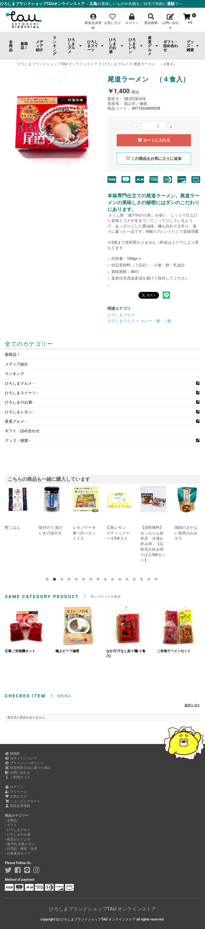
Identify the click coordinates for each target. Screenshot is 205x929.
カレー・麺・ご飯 (155, 321)
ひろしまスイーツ (95, 46)
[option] (52, 124)
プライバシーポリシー (24, 763)
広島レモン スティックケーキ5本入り (118, 533)
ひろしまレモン (136, 46)
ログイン (14, 787)
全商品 (11, 46)
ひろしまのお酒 (116, 46)
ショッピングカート (22, 801)
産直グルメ (153, 46)
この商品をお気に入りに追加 (153, 158)
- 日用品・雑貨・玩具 (21, 849)
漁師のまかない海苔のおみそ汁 (185, 533)
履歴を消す (192, 705)
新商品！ (24, 46)
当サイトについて (21, 758)
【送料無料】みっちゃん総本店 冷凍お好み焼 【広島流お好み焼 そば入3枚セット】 (153, 543)
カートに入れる (153, 140)
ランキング (54, 46)
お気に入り (16, 796)
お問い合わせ (17, 772)
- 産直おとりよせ (17, 839)
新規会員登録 (17, 806)
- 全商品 (11, 820)
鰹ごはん (12, 527)
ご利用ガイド (17, 777)
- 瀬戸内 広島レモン (20, 844)
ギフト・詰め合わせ (170, 46)
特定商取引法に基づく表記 (28, 768)
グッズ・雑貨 (192, 46)
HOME (12, 754)
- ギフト (11, 825)
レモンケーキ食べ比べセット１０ (84, 533)
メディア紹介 (39, 46)
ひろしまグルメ (75, 46)
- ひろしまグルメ (17, 830)
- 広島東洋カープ (17, 853)
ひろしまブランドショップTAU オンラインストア (102, 909)
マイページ (16, 792)
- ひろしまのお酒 (17, 834)
